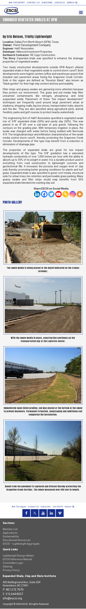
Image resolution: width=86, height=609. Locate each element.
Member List (10, 529)
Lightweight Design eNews (18, 556)
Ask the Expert (17, 2)
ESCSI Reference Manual (17, 559)
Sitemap (8, 566)
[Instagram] (72, 194)
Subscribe (46, 2)
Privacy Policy (11, 570)
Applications (10, 533)
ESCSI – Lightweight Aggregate (21, 544)
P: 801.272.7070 (13, 590)
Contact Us (33, 2)
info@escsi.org (12, 598)
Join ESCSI (59, 2)
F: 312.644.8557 (13, 594)
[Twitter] (51, 194)
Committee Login (13, 563)
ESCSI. (25, 604)
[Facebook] (44, 194)
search (71, 2)
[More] (80, 194)
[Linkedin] (37, 194)
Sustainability (11, 536)
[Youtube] (58, 194)
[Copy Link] (65, 194)
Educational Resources (17, 540)
